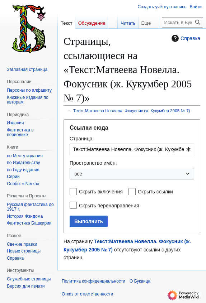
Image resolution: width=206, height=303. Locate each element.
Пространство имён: (93, 163)
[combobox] (132, 149)
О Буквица (140, 281)
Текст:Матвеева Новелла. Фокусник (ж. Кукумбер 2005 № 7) (131, 110)
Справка (185, 38)
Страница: (82, 138)
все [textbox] (78, 174)
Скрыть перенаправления (109, 205)
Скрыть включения (101, 191)
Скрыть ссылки (155, 191)
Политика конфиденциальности (93, 281)
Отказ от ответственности (87, 294)
